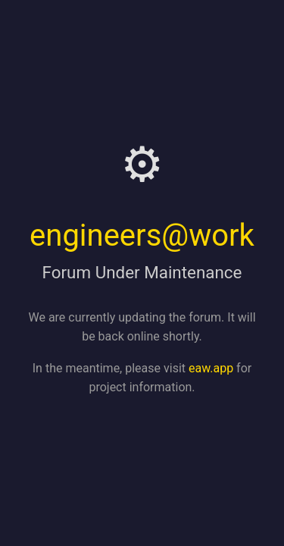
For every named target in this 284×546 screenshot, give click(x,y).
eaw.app (211, 368)
